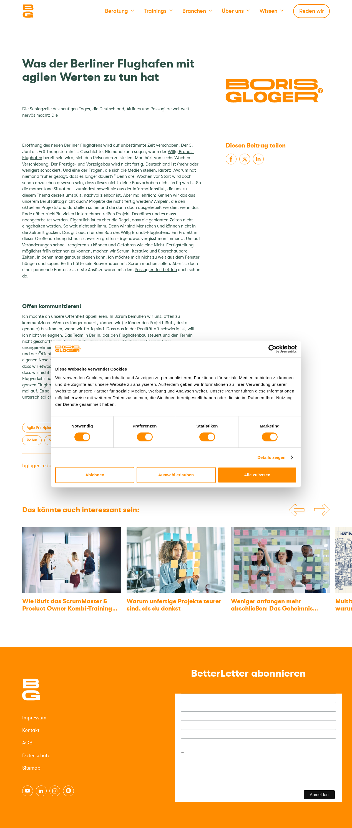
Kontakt (30, 730)
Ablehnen (94, 474)
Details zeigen (271, 457)
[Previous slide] (297, 510)
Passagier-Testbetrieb (156, 269)
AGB (27, 743)
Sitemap (31, 768)
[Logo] (50, 11)
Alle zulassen (257, 474)
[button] (119, 11)
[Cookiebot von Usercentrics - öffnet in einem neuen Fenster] (272, 349)
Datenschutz (36, 755)
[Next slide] (322, 510)
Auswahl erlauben (176, 474)
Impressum (34, 718)
